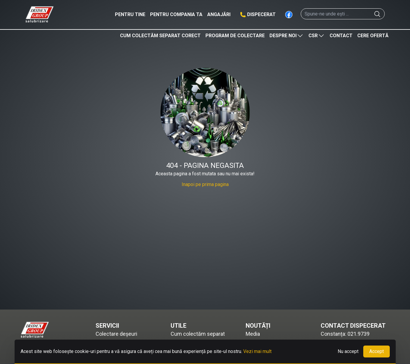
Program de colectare (235, 35)
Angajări (218, 14)
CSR (316, 35)
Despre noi (286, 35)
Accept (376, 351)
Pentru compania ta (176, 14)
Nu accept (348, 351)
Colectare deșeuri (116, 334)
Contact (341, 35)
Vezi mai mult (257, 351)
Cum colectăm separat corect (160, 35)
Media (253, 334)
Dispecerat (261, 14)
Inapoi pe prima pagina (205, 184)
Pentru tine (130, 14)
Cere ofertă (373, 35)
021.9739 (358, 334)
